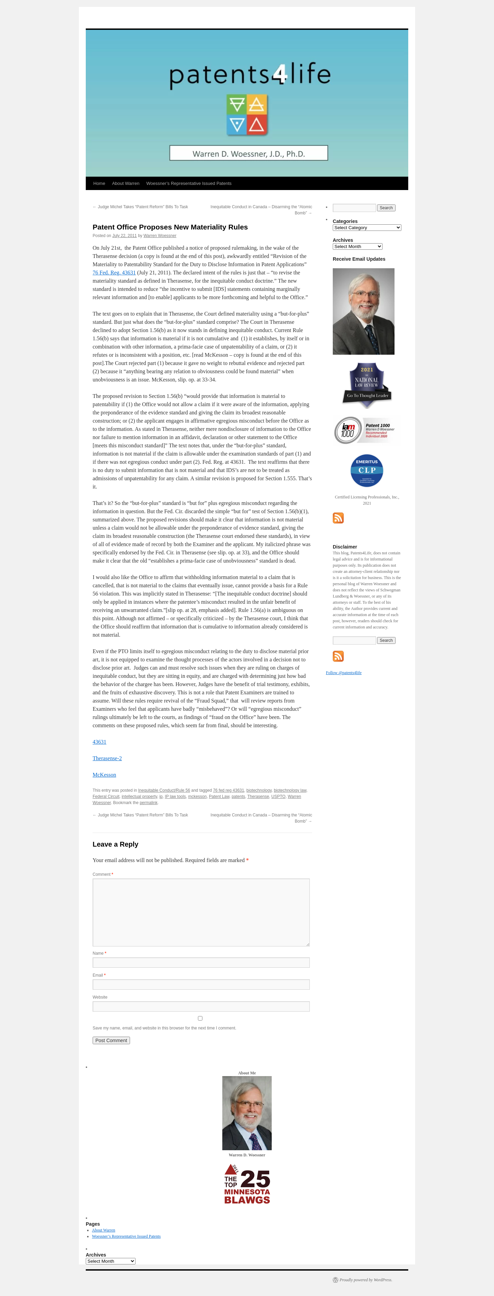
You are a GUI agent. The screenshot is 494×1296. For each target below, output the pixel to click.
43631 (99, 742)
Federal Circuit (106, 796)
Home (99, 183)
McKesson (104, 775)
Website (100, 997)
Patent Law (219, 796)
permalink (148, 802)
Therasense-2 (107, 758)
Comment (103, 874)
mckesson (197, 796)
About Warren (126, 183)
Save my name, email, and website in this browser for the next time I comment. (164, 1028)
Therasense (258, 796)
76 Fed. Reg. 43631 (114, 272)
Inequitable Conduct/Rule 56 (164, 790)
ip (161, 796)
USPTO (278, 796)
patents (238, 796)
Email (99, 975)
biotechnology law (290, 790)
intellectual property (139, 796)
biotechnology (258, 790)
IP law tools (175, 796)
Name (99, 953)
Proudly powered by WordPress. (366, 1279)
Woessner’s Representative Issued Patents (189, 183)
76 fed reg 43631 (228, 790)
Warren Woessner (159, 235)
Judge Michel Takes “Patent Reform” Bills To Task (140, 206)
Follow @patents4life (344, 672)
